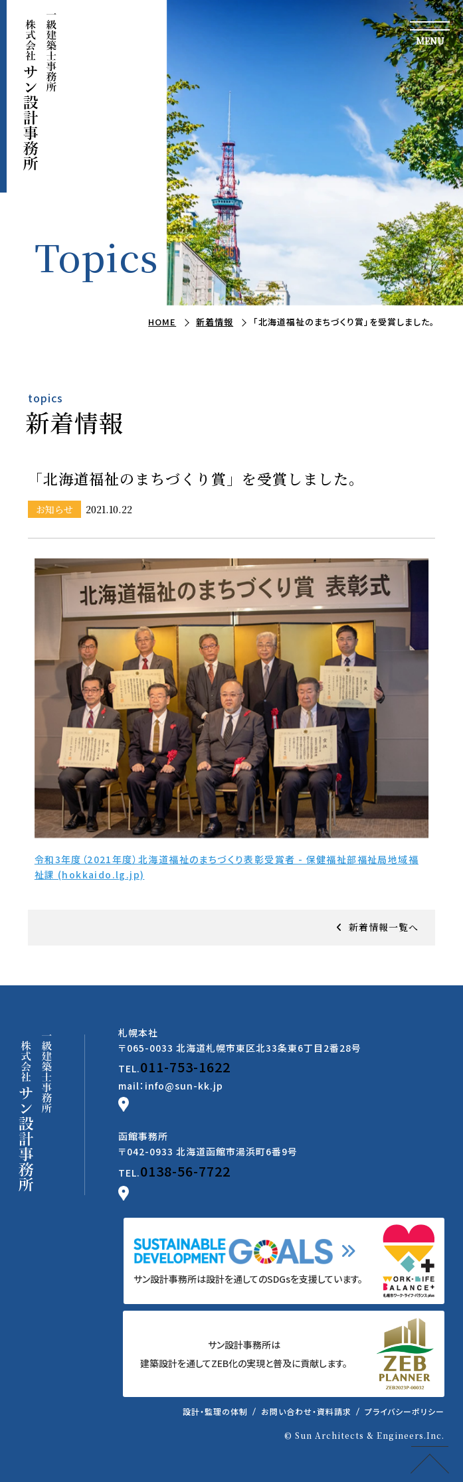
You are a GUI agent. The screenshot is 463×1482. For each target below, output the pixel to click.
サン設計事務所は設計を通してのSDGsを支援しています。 (248, 1278)
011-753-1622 (185, 1066)
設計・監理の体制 (215, 1411)
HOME (162, 321)
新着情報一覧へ (383, 927)
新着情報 (214, 321)
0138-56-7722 (185, 1171)
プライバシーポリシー (404, 1411)
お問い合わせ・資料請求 (306, 1411)
